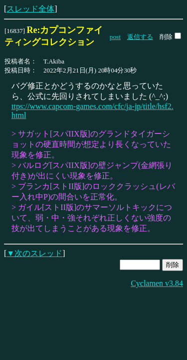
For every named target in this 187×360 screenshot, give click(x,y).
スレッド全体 (30, 8)
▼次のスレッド (34, 253)
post (115, 36)
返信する (140, 36)
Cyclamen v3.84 (157, 283)
